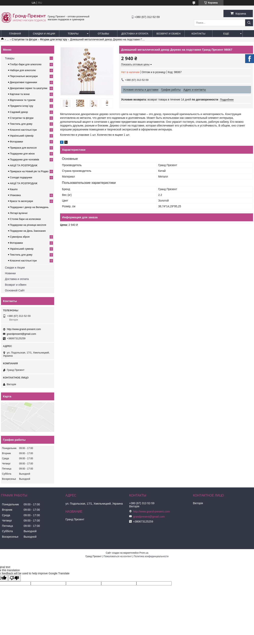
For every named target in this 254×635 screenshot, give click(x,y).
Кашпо (14, 189)
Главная (15, 33)
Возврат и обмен (169, 33)
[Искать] (249, 22)
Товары (73, 33)
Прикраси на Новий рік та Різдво (29, 171)
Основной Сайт (15, 290)
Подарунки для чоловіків (24, 159)
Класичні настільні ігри (23, 129)
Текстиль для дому (21, 123)
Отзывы (103, 33)
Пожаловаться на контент (118, 556)
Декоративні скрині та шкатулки (28, 88)
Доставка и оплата (17, 279)
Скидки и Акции (44, 33)
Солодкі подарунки (21, 177)
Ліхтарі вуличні (18, 213)
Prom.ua (143, 552)
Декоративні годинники (23, 82)
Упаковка (15, 195)
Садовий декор (19, 112)
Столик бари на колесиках (25, 219)
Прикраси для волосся (23, 147)
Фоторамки (16, 141)
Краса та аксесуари (21, 201)
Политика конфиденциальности (151, 556)
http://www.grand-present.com (24, 329)
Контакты (198, 33)
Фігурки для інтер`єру (53, 39)
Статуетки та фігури (24, 39)
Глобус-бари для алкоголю (26, 64)
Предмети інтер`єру (21, 105)
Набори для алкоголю (23, 70)
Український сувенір (21, 135)
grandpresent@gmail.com (21, 333)
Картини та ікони (20, 94)
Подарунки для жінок (22, 153)
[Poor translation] (14, 578)
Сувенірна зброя (20, 236)
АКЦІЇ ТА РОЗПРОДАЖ (23, 165)
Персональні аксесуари (24, 76)
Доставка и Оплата (134, 33)
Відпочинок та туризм (22, 100)
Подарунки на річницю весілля (28, 224)
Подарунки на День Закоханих (28, 230)
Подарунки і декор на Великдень (29, 207)
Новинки (10, 273)
